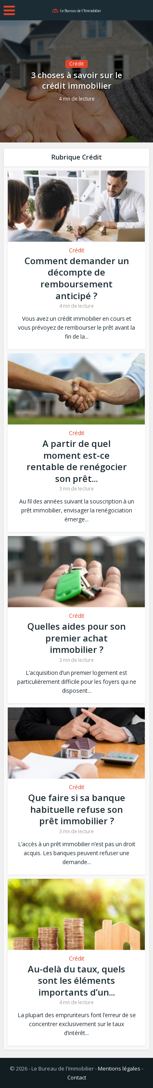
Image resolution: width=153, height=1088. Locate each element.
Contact (76, 1077)
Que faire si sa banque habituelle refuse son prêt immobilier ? (76, 809)
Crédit (76, 63)
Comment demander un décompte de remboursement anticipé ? (76, 278)
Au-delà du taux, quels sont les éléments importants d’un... (76, 980)
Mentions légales (119, 1068)
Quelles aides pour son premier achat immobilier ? (76, 637)
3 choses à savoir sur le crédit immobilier (76, 80)
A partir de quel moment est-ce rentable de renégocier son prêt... (77, 460)
